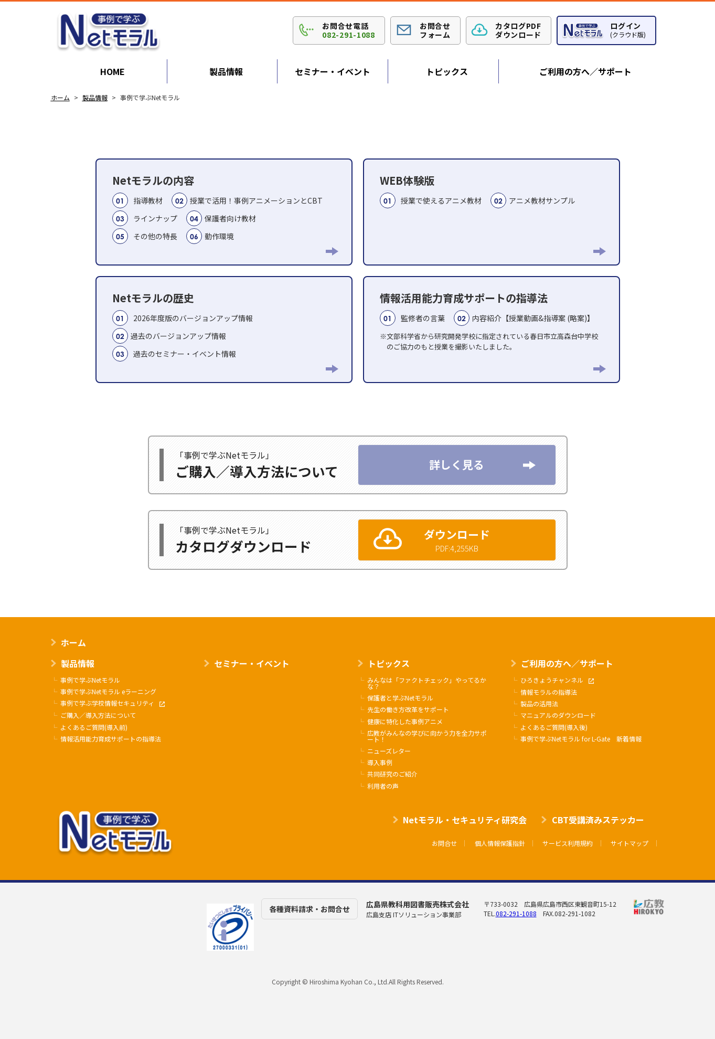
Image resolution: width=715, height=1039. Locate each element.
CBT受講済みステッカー (598, 819)
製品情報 (226, 71)
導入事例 (379, 762)
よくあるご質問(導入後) (554, 727)
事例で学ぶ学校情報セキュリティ (112, 703)
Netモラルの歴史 (224, 328)
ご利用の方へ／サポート (585, 71)
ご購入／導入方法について (98, 715)
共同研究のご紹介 (392, 774)
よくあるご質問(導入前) (93, 727)
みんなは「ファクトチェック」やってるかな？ (426, 683)
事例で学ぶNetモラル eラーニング (108, 691)
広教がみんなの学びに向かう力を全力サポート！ (427, 736)
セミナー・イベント (332, 71)
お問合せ (444, 843)
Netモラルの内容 (224, 211)
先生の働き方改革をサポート (408, 709)
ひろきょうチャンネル (557, 680)
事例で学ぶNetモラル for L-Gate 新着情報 (581, 739)
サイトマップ (629, 843)
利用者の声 (383, 786)
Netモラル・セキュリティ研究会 (465, 819)
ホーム (73, 642)
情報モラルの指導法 (548, 692)
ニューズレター (389, 751)
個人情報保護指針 (500, 843)
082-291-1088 (516, 913)
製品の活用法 (539, 704)
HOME (112, 71)
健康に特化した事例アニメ (405, 721)
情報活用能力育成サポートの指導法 (491, 321)
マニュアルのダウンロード (558, 715)
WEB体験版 (491, 193)
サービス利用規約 (567, 843)
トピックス (447, 71)
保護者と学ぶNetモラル (400, 698)
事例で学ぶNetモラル (90, 680)
